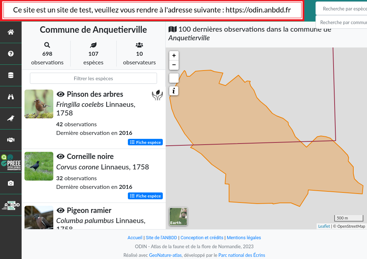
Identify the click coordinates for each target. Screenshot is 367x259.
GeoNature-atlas (165, 255)
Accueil (134, 237)
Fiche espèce (145, 142)
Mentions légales (244, 237)
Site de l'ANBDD (161, 237)
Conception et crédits (202, 237)
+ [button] (174, 55)
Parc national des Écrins (242, 255)
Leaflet (324, 226)
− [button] (174, 65)
